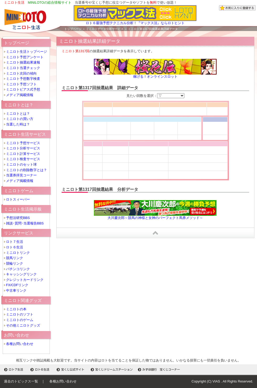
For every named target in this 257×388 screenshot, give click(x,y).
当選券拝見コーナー (21, 175)
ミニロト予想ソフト (21, 84)
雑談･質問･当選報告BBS (25, 223)
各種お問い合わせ (19, 344)
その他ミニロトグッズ (23, 325)
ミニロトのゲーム (19, 320)
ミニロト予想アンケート (25, 57)
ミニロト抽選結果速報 (23, 62)
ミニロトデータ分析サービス (105, 28)
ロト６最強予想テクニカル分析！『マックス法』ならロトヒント (135, 21)
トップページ (73, 28)
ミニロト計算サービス (23, 154)
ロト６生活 (14, 247)
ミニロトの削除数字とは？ (26, 170)
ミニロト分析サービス (23, 148)
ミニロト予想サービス (23, 143)
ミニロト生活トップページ (26, 52)
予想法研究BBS (18, 218)
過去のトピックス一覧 (21, 381)
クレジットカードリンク (25, 280)
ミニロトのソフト (19, 314)
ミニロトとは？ (18, 114)
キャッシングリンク (21, 274)
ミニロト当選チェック (23, 68)
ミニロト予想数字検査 (23, 79)
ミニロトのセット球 (21, 164)
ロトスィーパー (18, 199)
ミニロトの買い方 (19, 119)
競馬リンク (14, 258)
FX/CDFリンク (17, 285)
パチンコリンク (18, 269)
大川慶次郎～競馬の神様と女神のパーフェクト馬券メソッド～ (155, 218)
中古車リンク (16, 290)
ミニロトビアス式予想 (23, 89)
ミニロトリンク (18, 253)
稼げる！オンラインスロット (155, 76)
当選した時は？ (18, 124)
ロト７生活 (14, 242)
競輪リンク (14, 263)
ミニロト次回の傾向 (21, 73)
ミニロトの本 (16, 309)
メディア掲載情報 (19, 95)
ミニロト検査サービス (23, 159)
